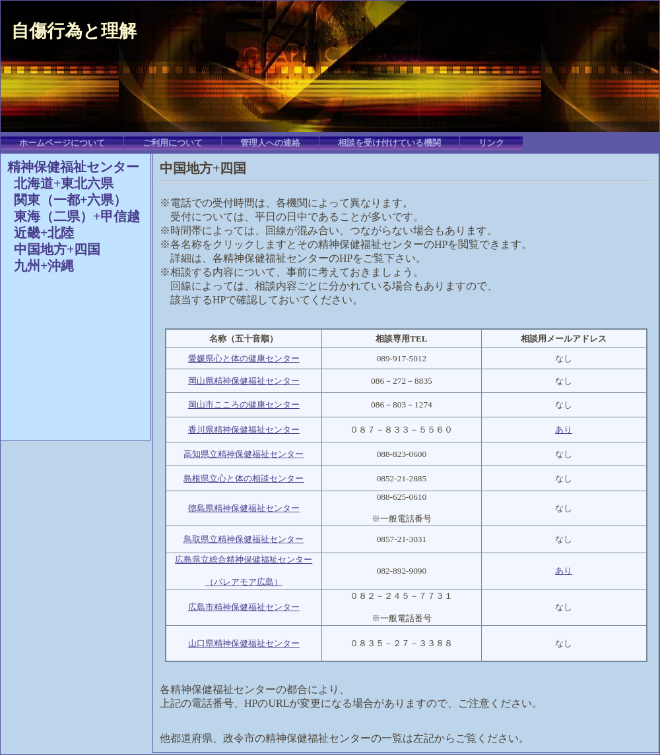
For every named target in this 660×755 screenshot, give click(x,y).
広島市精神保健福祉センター (244, 607)
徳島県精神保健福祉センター (244, 508)
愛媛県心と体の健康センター (244, 358)
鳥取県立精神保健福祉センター (243, 539)
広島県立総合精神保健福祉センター (243, 559)
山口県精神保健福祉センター (244, 643)
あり (563, 430)
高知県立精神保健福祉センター (243, 454)
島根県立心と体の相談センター (243, 478)
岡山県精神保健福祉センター (244, 381)
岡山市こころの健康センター (244, 404)
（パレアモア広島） (243, 582)
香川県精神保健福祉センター (244, 430)
